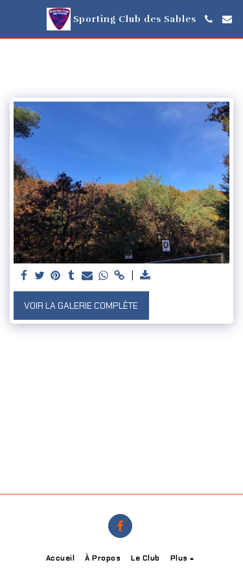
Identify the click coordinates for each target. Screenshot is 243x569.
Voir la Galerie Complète (81, 305)
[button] (14, 19)
